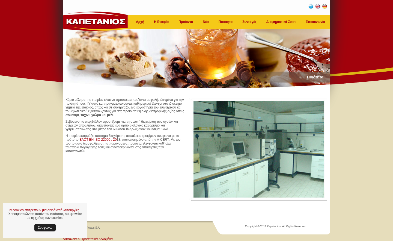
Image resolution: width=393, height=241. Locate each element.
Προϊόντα (185, 22)
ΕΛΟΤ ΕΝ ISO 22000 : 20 (98, 140)
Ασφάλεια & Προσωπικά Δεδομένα (88, 239)
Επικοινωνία (315, 22)
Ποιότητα (226, 22)
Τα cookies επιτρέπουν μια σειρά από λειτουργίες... (45, 210)
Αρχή (140, 22)
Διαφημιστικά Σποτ (281, 22)
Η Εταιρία (161, 22)
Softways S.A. (92, 227)
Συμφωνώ (45, 228)
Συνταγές (249, 22)
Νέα (206, 22)
